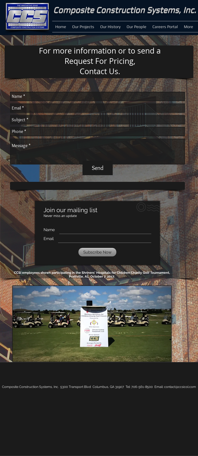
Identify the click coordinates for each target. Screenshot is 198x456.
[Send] (97, 168)
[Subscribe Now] (97, 252)
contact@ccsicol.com (180, 387)
